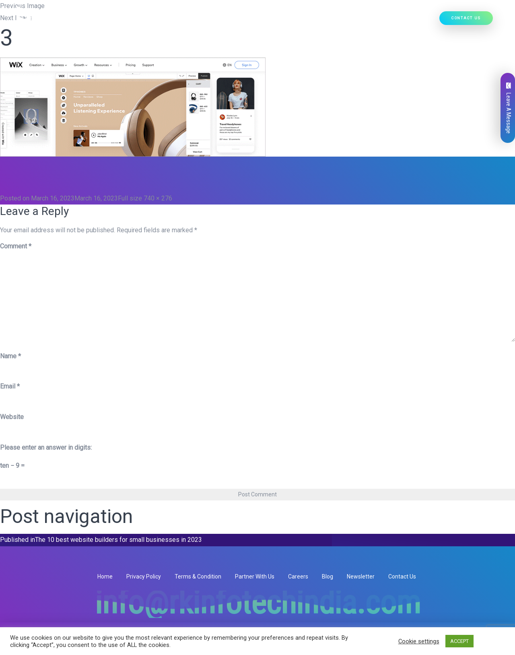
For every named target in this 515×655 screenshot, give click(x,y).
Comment (15, 246)
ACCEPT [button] (459, 641)
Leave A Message (508, 108)
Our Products (270, 20)
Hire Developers (411, 20)
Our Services (221, 20)
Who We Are (177, 20)
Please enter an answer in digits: (46, 447)
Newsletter (361, 576)
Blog (327, 576)
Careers (298, 576)
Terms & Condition (198, 576)
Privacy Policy (143, 576)
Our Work (367, 20)
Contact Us (466, 18)
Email (10, 386)
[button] (237, 20)
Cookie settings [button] (418, 641)
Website (12, 417)
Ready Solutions (323, 20)
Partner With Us (254, 576)
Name (10, 356)
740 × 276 (158, 198)
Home (146, 20)
